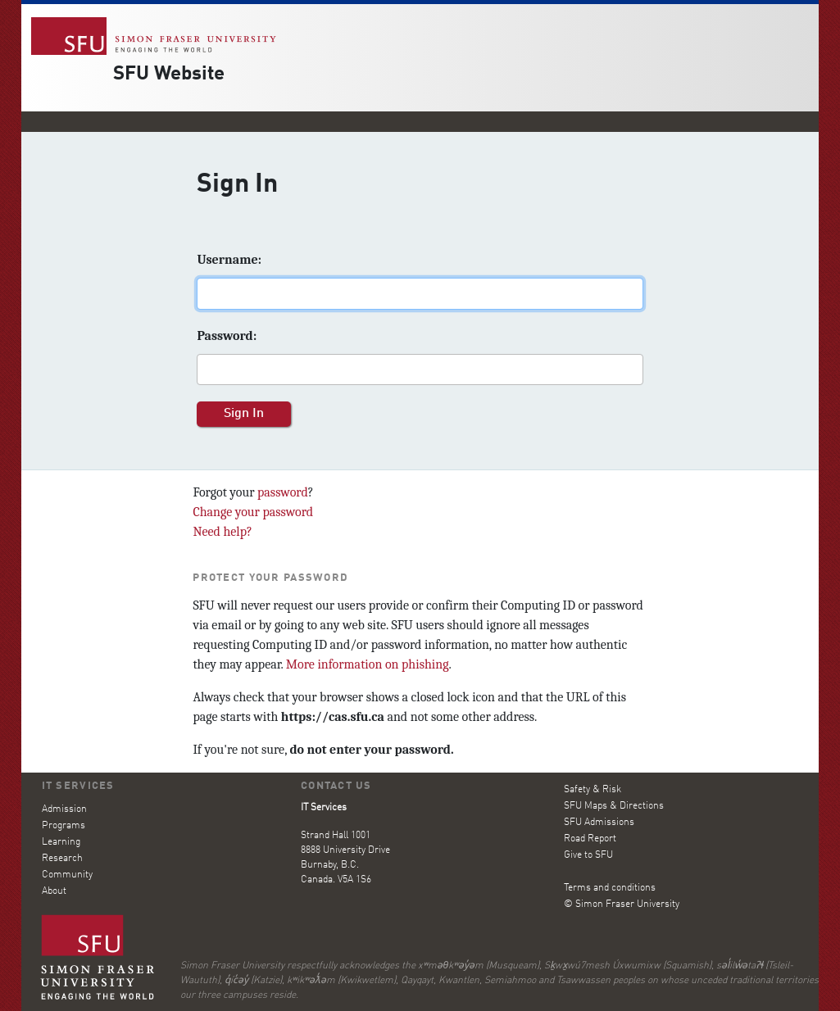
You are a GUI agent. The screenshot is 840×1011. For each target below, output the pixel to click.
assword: (227, 336)
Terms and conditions (610, 888)
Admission (64, 809)
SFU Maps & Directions (614, 806)
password (282, 492)
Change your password (253, 512)
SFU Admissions (599, 822)
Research (62, 859)
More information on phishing (367, 664)
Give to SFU (588, 855)
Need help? (222, 531)
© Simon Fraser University (621, 904)
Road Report (590, 839)
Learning (61, 842)
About (54, 891)
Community (67, 875)
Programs (63, 826)
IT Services (78, 786)
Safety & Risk (592, 790)
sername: (229, 259)
